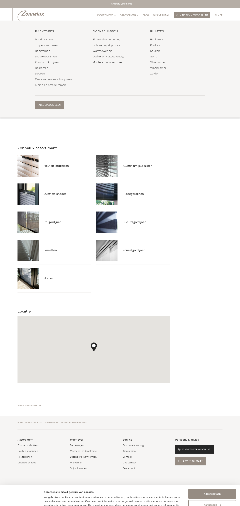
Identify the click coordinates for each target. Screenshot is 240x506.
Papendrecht (51, 423)
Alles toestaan (212, 474)
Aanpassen (212, 485)
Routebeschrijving (28, 72)
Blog (146, 15)
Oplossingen (129, 15)
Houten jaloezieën (28, 451)
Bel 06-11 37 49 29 (35, 84)
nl (216, 15)
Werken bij (76, 462)
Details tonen (52, 499)
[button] (94, 346)
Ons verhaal (161, 15)
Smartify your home (121, 4)
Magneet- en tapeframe (83, 451)
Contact (127, 456)
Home (20, 423)
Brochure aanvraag (133, 445)
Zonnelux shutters (28, 445)
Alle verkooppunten (29, 405)
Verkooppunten (33, 423)
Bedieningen (77, 445)
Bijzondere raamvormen (83, 456)
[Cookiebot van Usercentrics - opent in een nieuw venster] (21, 499)
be (221, 15)
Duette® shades (27, 462)
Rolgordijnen (25, 456)
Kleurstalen (129, 451)
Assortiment (106, 15)
